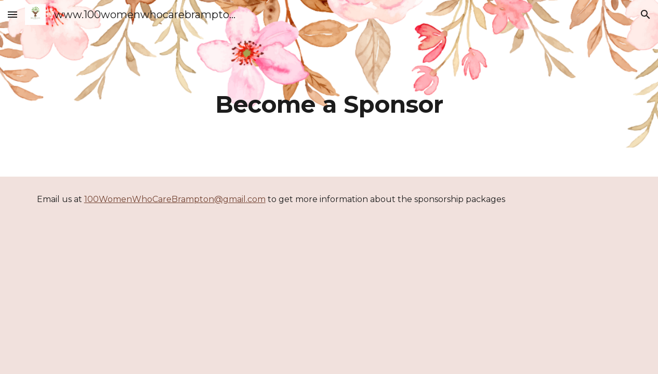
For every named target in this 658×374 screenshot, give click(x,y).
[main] (329, 88)
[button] (12, 14)
